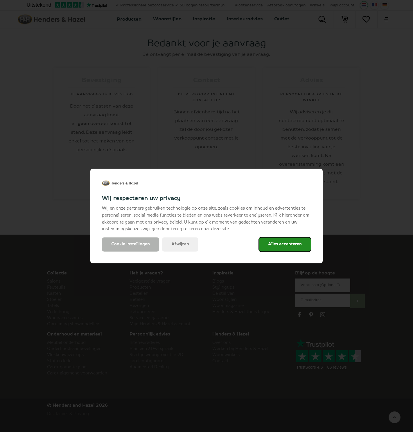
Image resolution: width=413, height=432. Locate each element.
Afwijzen (180, 244)
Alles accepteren (285, 244)
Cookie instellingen (130, 244)
